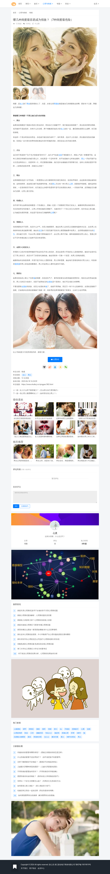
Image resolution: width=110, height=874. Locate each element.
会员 (96, 4)
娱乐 (36, 4)
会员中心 (41, 868)
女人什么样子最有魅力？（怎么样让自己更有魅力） (39, 390)
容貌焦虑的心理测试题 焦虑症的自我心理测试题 (35, 644)
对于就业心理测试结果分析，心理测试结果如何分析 (37, 653)
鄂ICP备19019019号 (83, 865)
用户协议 (32, 868)
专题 (59, 4)
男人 (83, 159)
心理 (71, 184)
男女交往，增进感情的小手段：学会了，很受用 (65, 461)
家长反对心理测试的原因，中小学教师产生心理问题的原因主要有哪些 (43, 634)
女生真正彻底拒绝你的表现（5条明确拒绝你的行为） (23, 418)
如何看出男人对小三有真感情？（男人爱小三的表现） (87, 436)
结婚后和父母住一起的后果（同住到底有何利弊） (36, 791)
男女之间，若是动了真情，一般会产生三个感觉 (44, 461)
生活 (40, 230)
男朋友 (56, 104)
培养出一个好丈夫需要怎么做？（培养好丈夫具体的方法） (39, 781)
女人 (21, 104)
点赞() (55, 359)
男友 (28, 104)
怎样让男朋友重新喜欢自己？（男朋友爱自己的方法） (65, 436)
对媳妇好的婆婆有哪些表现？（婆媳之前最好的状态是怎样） (40, 752)
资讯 (27, 4)
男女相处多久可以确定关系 (87, 461)
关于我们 (24, 868)
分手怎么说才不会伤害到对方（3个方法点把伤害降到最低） (44, 418)
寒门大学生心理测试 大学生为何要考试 (32, 649)
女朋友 (49, 282)
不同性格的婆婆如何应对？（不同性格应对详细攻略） (37, 771)
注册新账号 (24, 506)
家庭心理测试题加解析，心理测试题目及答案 (34, 615)
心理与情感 (48, 4)
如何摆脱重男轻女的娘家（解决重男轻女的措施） (37, 795)
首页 (20, 4)
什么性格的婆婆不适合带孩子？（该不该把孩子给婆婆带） (39, 757)
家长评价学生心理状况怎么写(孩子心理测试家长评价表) (38, 639)
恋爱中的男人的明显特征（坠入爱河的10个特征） (65, 418)
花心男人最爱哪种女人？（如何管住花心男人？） (38, 393)
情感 (31, 13)
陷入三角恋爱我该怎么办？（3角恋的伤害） (23, 436)
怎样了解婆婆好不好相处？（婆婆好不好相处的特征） (37, 762)
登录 (16, 506)
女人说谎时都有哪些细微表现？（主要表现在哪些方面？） (44, 436)
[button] (94, 56)
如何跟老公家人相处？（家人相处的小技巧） (34, 786)
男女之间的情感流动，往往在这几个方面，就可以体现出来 (23, 461)
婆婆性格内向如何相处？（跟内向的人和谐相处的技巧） (38, 776)
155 (25, 544)
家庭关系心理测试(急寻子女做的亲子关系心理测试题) (37, 611)
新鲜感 (17, 264)
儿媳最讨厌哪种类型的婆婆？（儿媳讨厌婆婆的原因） (37, 767)
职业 (67, 4)
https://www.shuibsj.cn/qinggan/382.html (37, 384)
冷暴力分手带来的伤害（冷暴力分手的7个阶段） (87, 418)
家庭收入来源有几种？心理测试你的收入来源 (34, 620)
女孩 (60, 155)
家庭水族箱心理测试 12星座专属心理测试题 (33, 625)
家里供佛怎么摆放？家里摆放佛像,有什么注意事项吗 (37, 630)
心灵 (55, 533)
